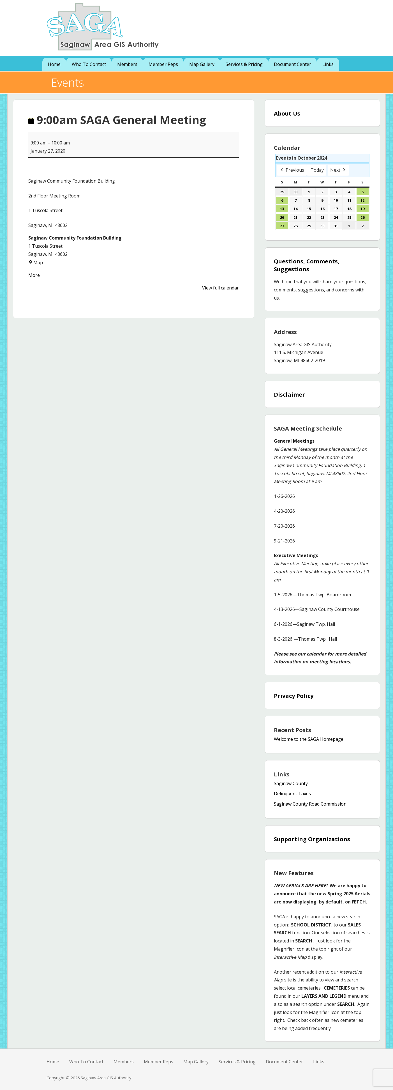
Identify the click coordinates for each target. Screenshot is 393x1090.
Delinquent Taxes (292, 793)
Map (35, 262)
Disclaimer (289, 394)
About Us (287, 113)
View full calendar (220, 288)
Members (127, 64)
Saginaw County (291, 783)
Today (317, 170)
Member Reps (163, 64)
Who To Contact (89, 64)
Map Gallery (201, 64)
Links (328, 64)
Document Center (292, 64)
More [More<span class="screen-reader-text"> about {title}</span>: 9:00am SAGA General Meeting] (34, 275)
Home (54, 64)
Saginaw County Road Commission (310, 804)
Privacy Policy (293, 696)
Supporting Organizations (312, 839)
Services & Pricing (244, 64)
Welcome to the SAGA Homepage (308, 739)
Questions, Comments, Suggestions (306, 265)
